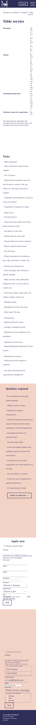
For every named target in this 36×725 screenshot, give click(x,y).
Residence (6, 582)
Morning (11, 696)
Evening (11, 700)
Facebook (5, 550)
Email (5, 572)
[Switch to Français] (23, 4)
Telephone (6, 578)
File (4, 595)
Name (5, 566)
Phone (7, 683)
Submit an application (18, 495)
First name (6, 560)
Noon (10, 698)
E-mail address (9, 677)
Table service (13, 21)
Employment (7, 589)
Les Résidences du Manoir (4, 4)
